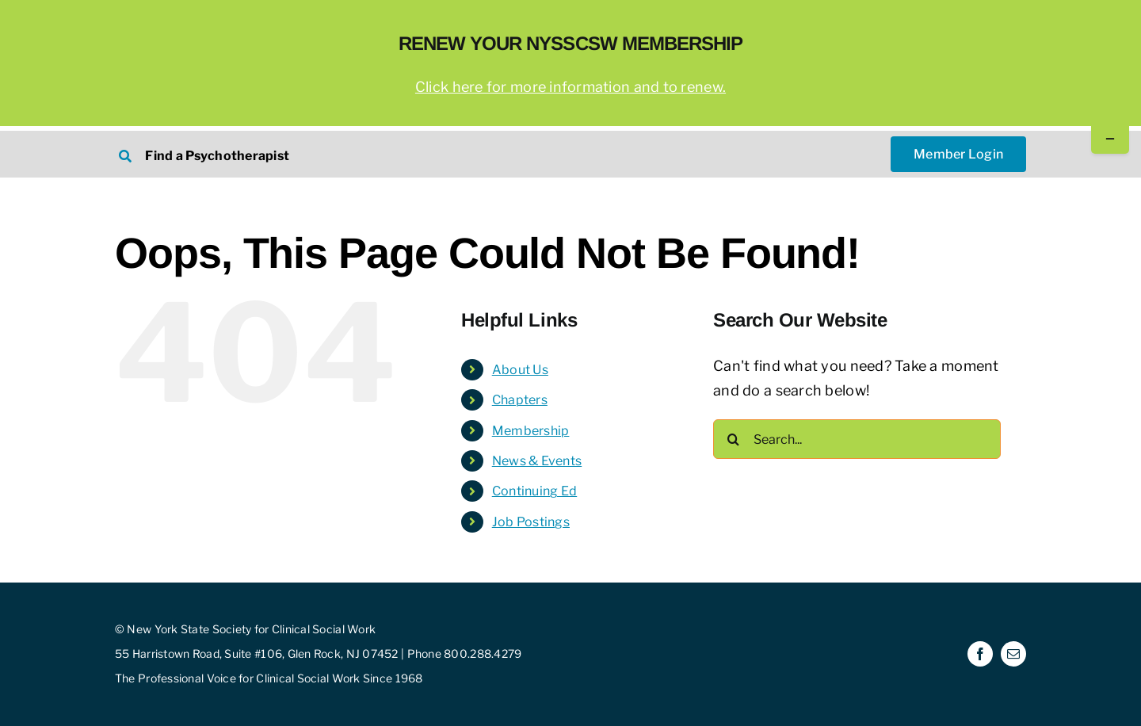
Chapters (520, 399)
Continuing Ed (535, 491)
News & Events (537, 460)
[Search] (733, 439)
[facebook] (980, 654)
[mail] (1013, 654)
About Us (520, 369)
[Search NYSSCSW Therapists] (333, 154)
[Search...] (857, 439)
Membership (531, 430)
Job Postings (531, 521)
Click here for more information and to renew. (570, 86)
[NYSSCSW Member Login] (958, 154)
